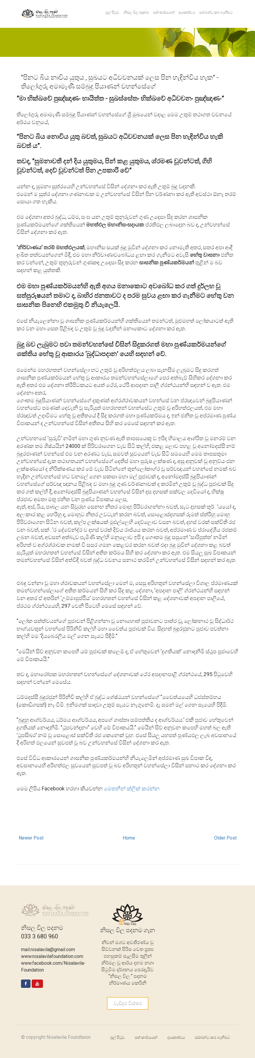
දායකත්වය (187, 12)
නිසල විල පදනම (136, 12)
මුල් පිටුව (112, 12)
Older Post (225, 838)
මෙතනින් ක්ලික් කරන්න (132, 788)
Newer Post (31, 838)
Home (129, 838)
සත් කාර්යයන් (163, 12)
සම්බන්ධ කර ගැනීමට (216, 12)
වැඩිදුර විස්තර (127, 1003)
